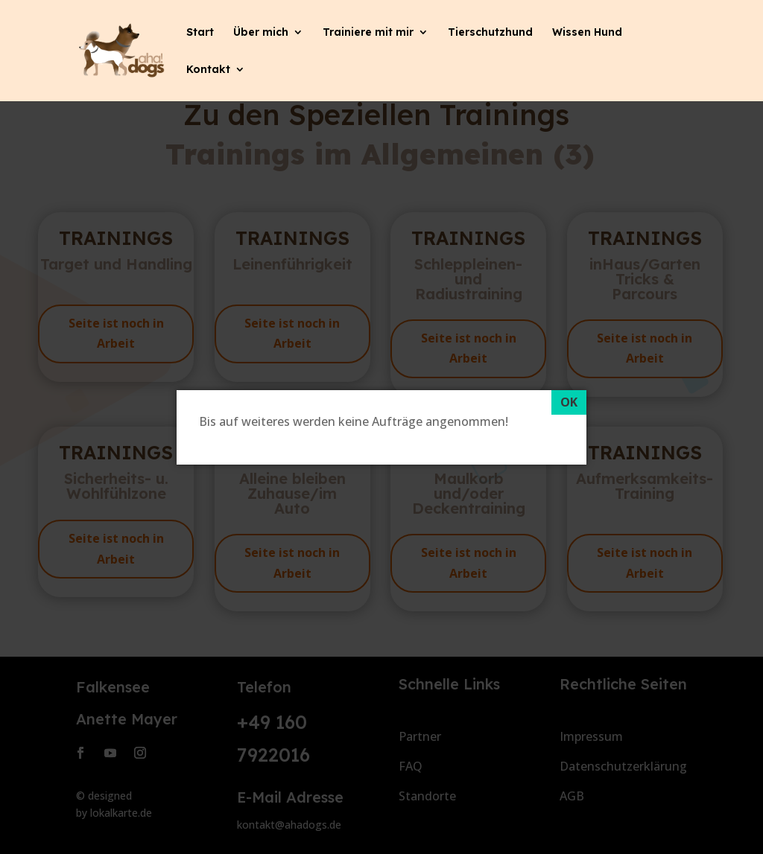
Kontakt (208, 70)
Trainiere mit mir (368, 33)
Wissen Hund (587, 33)
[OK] (568, 402)
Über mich (260, 33)
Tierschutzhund (490, 33)
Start (200, 33)
